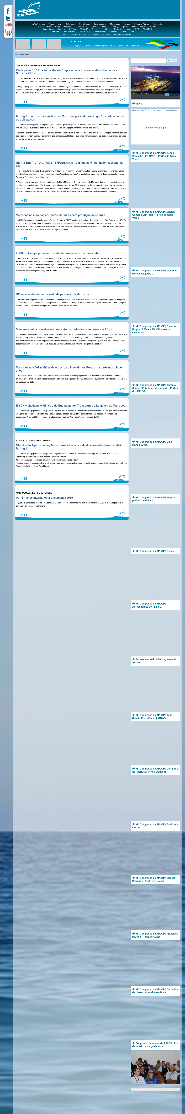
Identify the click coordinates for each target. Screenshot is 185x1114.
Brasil (60, 24)
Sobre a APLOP (69, 32)
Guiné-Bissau (84, 24)
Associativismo (100, 32)
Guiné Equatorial (99, 24)
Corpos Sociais (48, 29)
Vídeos (140, 32)
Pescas (105, 27)
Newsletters (118, 29)
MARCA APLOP (85, 32)
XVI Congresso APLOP (71, 34)
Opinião (125, 27)
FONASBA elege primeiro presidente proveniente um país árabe (57, 253)
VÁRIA (57, 27)
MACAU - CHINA (44, 27)
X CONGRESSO (81, 27)
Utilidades (106, 29)
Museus (143, 27)
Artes (129, 29)
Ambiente (114, 32)
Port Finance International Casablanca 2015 (44, 497)
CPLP (86, 34)
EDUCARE (84, 29)
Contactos (55, 32)
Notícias (95, 27)
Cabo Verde (70, 24)
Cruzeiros (61, 29)
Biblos (134, 27)
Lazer (123, 32)
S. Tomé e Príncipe (141, 24)
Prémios (72, 29)
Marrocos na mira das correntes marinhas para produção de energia (60, 215)
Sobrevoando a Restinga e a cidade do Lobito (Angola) (154, 110)
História (153, 27)
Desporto (95, 29)
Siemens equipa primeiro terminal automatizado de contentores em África (64, 329)
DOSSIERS (147, 29)
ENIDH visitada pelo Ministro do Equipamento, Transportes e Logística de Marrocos (70, 405)
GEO (137, 29)
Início (17, 55)
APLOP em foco (39, 24)
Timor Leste (157, 24)
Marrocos (67, 27)
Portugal (127, 24)
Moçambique (115, 24)
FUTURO (106, 34)
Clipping (115, 27)
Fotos (132, 32)
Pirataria (96, 34)
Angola (51, 24)
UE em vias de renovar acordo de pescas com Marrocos (52, 294)
